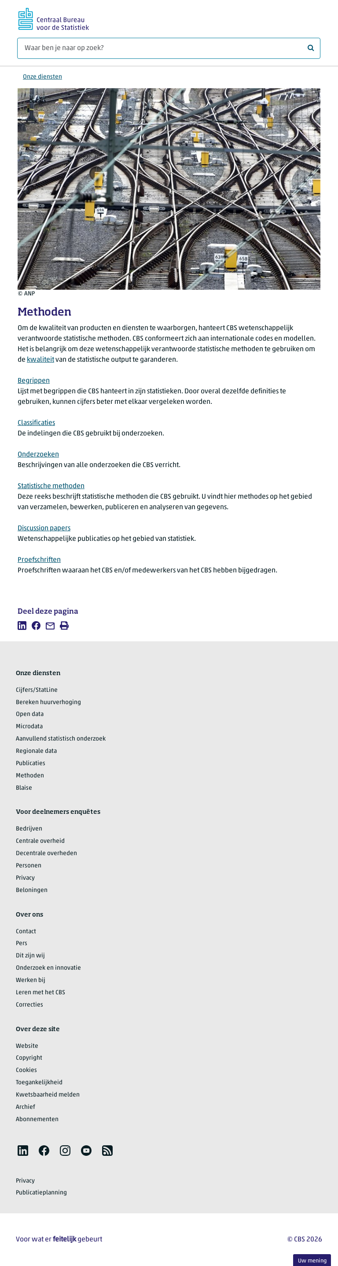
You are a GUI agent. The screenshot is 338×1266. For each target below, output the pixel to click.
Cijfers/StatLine (37, 690)
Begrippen (34, 381)
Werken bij (30, 980)
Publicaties (30, 763)
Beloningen (32, 890)
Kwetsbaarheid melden (48, 1095)
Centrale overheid (40, 841)
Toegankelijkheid (39, 1083)
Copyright (29, 1058)
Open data (30, 714)
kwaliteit (40, 359)
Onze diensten (42, 77)
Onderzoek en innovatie (48, 968)
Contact (26, 932)
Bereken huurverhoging (48, 702)
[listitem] (22, 625)
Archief (25, 1107)
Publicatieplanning (41, 1193)
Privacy (25, 878)
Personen (28, 866)
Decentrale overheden (46, 853)
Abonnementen (37, 1119)
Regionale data (36, 751)
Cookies (26, 1070)
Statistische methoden (51, 486)
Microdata (29, 727)
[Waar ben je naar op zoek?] (168, 48)
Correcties (29, 1005)
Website (27, 1046)
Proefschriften (39, 560)
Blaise (24, 788)
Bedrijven (29, 829)
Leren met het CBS (40, 993)
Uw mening (312, 1261)
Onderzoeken (38, 454)
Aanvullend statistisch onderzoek (61, 739)
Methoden (30, 776)
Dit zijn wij (30, 956)
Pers (21, 943)
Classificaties (36, 423)
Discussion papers (44, 528)
